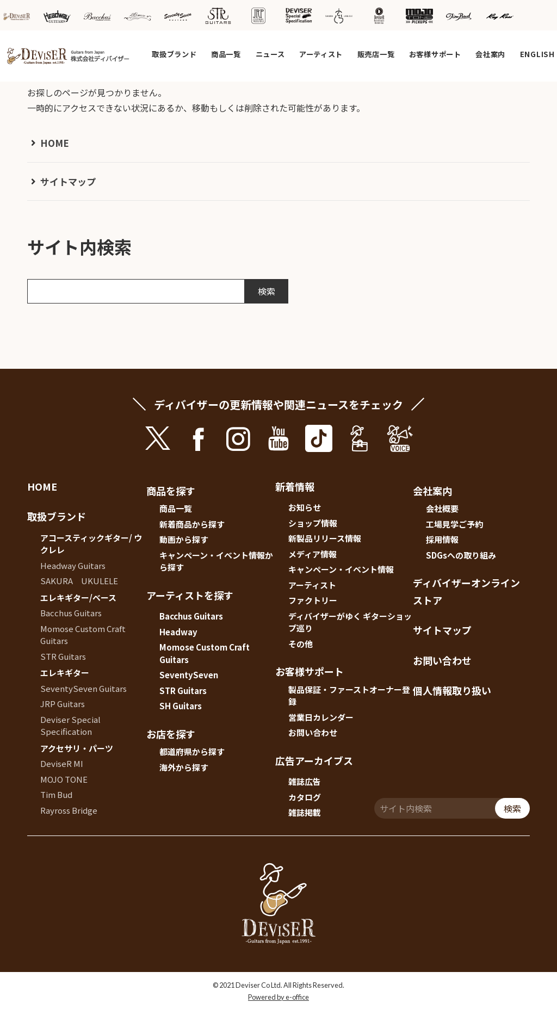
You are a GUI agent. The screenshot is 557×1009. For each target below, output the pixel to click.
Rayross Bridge (68, 810)
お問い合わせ (312, 732)
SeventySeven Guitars (83, 688)
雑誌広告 (304, 781)
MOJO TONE (64, 779)
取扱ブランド (174, 54)
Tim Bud (56, 794)
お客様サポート (435, 54)
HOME (54, 143)
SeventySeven (188, 674)
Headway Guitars (73, 565)
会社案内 (490, 54)
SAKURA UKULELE (79, 580)
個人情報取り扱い (452, 690)
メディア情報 (312, 554)
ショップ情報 (312, 523)
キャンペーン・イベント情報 (341, 569)
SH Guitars (180, 705)
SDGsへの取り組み (461, 555)
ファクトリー (312, 600)
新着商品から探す (192, 524)
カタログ (304, 797)
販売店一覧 (376, 54)
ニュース (270, 54)
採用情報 (442, 539)
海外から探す (183, 767)
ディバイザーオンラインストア (466, 591)
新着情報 (294, 486)
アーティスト (321, 54)
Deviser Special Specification (70, 726)
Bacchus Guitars (71, 612)
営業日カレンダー (321, 717)
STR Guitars (63, 656)
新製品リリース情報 (324, 538)
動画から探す (183, 539)
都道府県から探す (192, 751)
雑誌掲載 (304, 812)
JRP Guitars (62, 703)
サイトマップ (68, 181)
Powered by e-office (278, 997)
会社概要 (442, 508)
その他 (300, 643)
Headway (178, 631)
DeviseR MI (61, 763)
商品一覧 (226, 54)
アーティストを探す (189, 595)
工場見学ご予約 (454, 524)
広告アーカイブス (314, 760)
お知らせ (304, 507)
